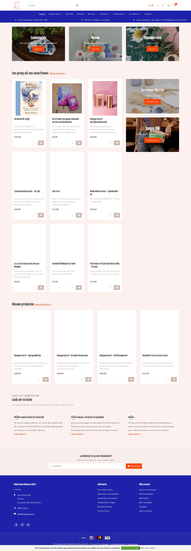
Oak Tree (56, 191)
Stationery (119, 14)
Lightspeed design (117, 544)
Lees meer (20, 434)
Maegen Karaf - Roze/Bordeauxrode (72, 355)
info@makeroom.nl (25, 514)
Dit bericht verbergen (131, 548)
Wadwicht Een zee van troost (155, 355)
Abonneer (134, 466)
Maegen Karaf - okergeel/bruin (27, 355)
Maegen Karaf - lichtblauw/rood (113, 355)
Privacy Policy (103, 511)
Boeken (80, 14)
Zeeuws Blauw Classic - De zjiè (27, 191)
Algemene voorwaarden (108, 494)
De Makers (134, 14)
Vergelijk (143, 506)
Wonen (91, 14)
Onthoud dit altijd (21, 119)
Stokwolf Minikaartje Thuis (63, 263)
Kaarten (70, 14)
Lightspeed (104, 544)
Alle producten (145, 511)
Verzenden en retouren (107, 498)
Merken (148, 14)
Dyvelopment (132, 544)
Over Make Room (105, 489)
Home (42, 14)
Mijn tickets (144, 498)
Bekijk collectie (58, 74)
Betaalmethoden (104, 506)
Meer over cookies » (148, 548)
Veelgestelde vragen (106, 502)
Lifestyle (104, 14)
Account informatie (147, 489)
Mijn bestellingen (146, 494)
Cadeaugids (54, 14)
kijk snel (38, 49)
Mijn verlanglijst (145, 502)
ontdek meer (152, 102)
